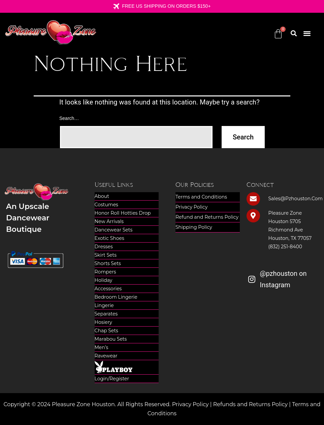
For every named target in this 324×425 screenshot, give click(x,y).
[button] (307, 33)
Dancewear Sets (114, 230)
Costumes (106, 205)
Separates (106, 314)
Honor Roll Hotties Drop (123, 213)
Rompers (105, 272)
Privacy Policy (191, 207)
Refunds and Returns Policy (250, 404)
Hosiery (103, 322)
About (102, 196)
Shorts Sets (108, 263)
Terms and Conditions (201, 197)
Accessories (108, 289)
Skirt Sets (106, 255)
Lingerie (104, 305)
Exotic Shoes (109, 238)
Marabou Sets (111, 339)
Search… (69, 118)
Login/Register (112, 379)
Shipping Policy (193, 227)
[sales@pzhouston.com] (253, 199)
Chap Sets (106, 331)
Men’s (101, 347)
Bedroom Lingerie (116, 297)
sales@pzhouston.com (295, 199)
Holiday (103, 280)
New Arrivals (109, 221)
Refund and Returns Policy (206, 217)
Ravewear (106, 356)
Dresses (104, 247)
